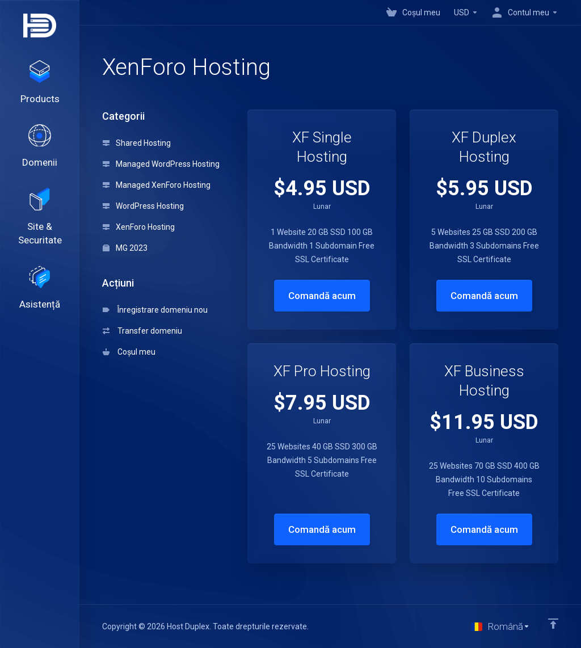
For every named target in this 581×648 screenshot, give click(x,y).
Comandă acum (322, 295)
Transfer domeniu (142, 330)
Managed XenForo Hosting (156, 185)
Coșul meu (129, 351)
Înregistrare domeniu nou (155, 309)
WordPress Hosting (143, 206)
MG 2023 (125, 248)
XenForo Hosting (139, 227)
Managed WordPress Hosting (161, 164)
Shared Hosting (137, 143)
